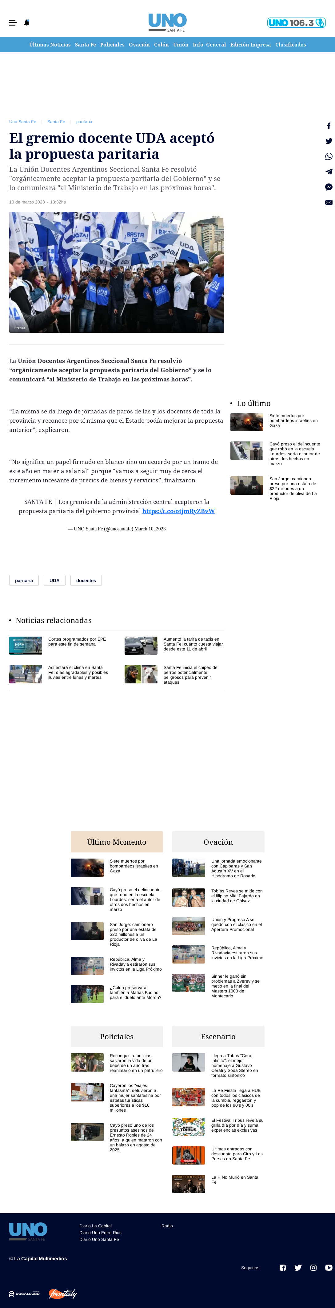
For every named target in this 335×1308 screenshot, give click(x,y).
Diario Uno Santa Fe (99, 1239)
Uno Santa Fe (22, 121)
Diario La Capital (95, 1225)
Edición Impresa (250, 44)
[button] (13, 23)
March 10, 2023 (150, 528)
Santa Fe (85, 44)
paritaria (84, 121)
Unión (181, 44)
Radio (167, 1225)
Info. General (209, 44)
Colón (161, 44)
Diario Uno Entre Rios (100, 1232)
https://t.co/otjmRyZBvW (178, 511)
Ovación (139, 44)
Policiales (112, 44)
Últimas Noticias (50, 44)
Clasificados (290, 44)
